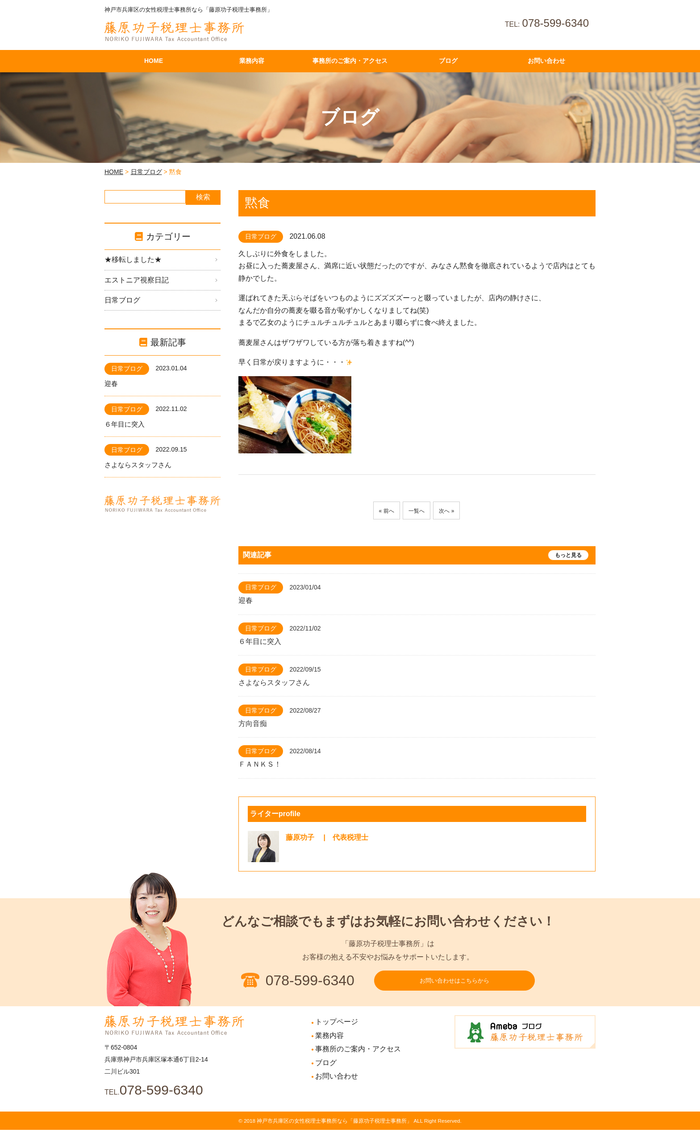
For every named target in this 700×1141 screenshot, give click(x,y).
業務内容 (329, 1046)
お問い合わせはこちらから (454, 986)
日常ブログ (146, 171)
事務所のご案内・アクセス (358, 1060)
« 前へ (381, 510)
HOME (113, 171)
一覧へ (416, 510)
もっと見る (568, 555)
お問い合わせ (336, 1087)
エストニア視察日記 (136, 280)
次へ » (452, 510)
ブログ (326, 1074)
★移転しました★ (133, 259)
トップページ (336, 1033)
